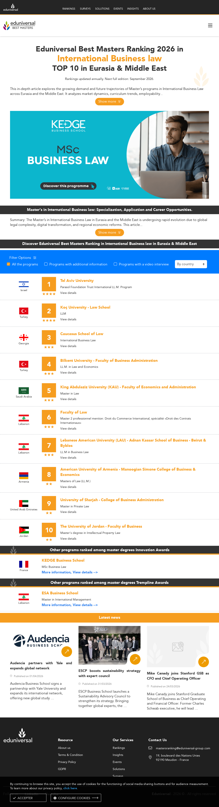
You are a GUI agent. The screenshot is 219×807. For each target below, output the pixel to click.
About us (64, 748)
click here (70, 788)
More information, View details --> (70, 572)
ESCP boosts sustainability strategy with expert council (109, 673)
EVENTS (118, 9)
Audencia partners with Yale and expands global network (41, 666)
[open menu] (210, 25)
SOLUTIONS (102, 9)
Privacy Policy (67, 762)
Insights (118, 755)
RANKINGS (68, 9)
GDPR (62, 769)
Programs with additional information (78, 264)
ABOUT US (149, 9)
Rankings (119, 748)
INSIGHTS (133, 9)
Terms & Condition (70, 755)
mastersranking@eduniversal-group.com (183, 748)
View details (68, 292)
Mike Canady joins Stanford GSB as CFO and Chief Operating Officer (178, 676)
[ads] (109, 154)
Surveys (118, 776)
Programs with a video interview (144, 264)
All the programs (25, 264)
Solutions (119, 769)
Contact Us (157, 740)
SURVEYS (85, 9)
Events (117, 762)
